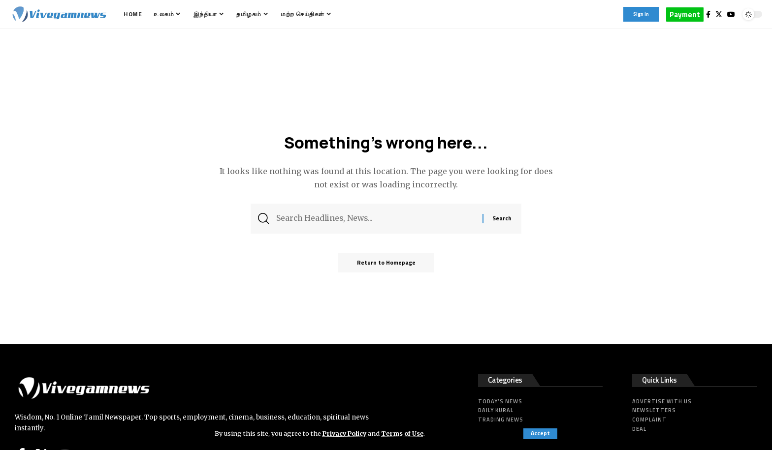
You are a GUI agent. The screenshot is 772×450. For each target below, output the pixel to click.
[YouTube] (731, 14)
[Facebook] (708, 14)
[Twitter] (719, 14)
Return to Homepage (386, 264)
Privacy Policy (345, 433)
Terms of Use (405, 433)
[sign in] (641, 14)
